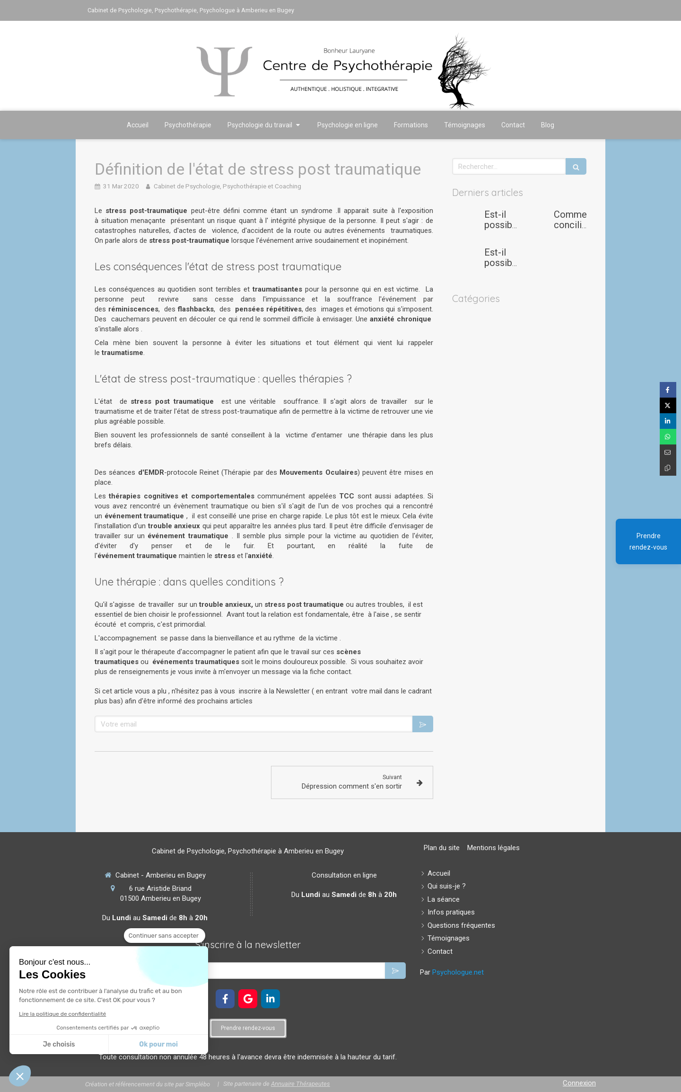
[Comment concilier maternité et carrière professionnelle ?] (536, 224)
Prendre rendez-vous (648, 541)
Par (452, 972)
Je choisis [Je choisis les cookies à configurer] (59, 1044)
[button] (20, 1076)
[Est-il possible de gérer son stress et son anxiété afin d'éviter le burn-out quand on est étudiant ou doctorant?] (466, 224)
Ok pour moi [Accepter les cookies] (158, 1044)
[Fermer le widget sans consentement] (164, 935)
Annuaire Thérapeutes (300, 1083)
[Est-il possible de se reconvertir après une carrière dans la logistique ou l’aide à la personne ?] (466, 262)
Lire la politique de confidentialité (62, 1014)
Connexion (579, 1083)
